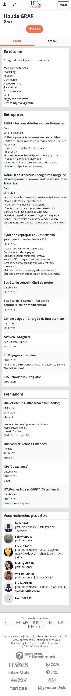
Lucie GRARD (23, 546)
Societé (63, 636)
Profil (17, 41)
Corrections (54, 643)
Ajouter (36, 29)
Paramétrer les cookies (48, 640)
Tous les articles (38, 643)
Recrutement (51, 636)
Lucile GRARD (23, 583)
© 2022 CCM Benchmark (35, 646)
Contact (28, 636)
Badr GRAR (22, 523)
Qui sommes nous (13, 636)
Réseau (52, 41)
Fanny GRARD (23, 536)
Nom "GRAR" (23, 598)
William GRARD (24, 574)
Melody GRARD (24, 563)
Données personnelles (23, 640)
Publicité (38, 636)
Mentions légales (19, 643)
